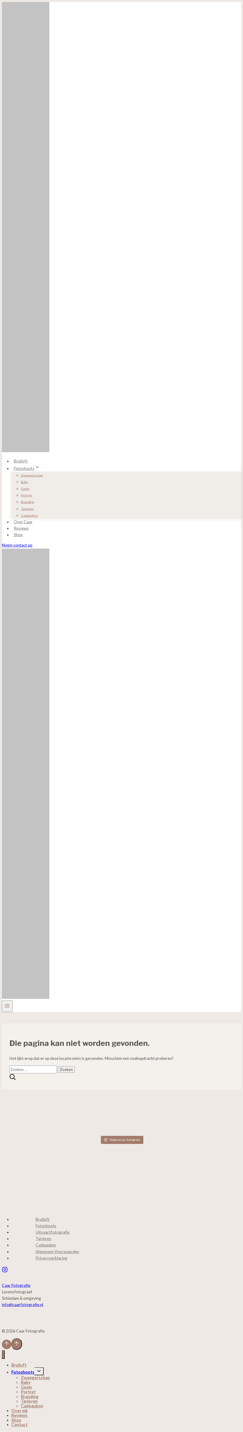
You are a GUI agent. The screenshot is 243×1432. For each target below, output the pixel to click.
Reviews (21, 528)
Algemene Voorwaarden (57, 1251)
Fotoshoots (46, 1225)
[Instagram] (5, 1270)
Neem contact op (17, 545)
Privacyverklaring (51, 1258)
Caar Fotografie (16, 1285)
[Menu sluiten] (3, 1354)
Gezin (25, 489)
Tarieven (27, 509)
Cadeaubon (29, 515)
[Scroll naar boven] (6, 1344)
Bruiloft (21, 461)
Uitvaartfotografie (53, 1232)
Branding (27, 502)
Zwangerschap (32, 475)
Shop (18, 534)
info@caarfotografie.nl (22, 1304)
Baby (24, 482)
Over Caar (23, 521)
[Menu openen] (7, 1006)
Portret (26, 495)
